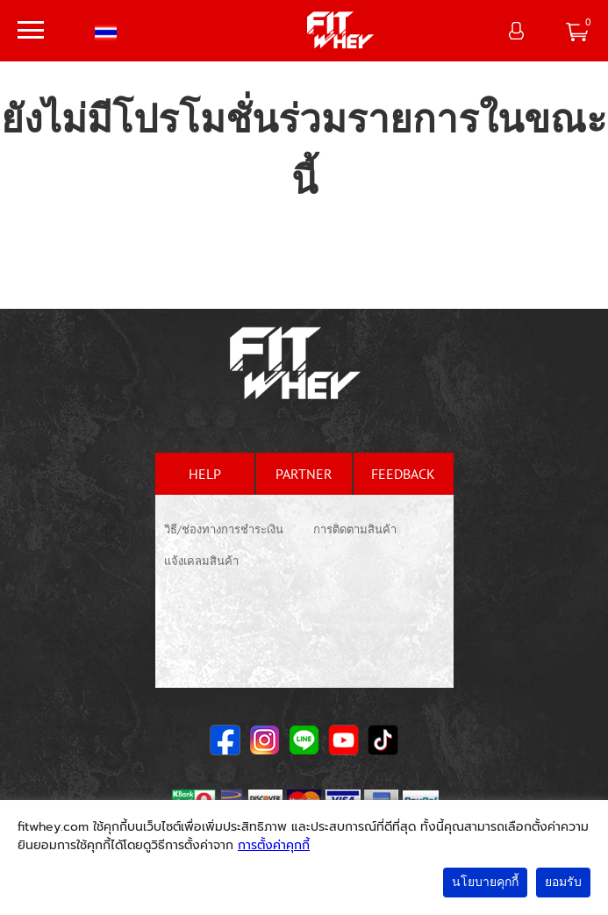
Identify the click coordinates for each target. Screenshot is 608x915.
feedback (403, 474)
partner (304, 474)
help (205, 474)
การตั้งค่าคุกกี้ (274, 845)
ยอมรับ (563, 882)
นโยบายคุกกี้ (485, 882)
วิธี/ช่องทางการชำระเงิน (223, 529)
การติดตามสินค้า (355, 529)
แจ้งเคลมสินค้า (201, 561)
